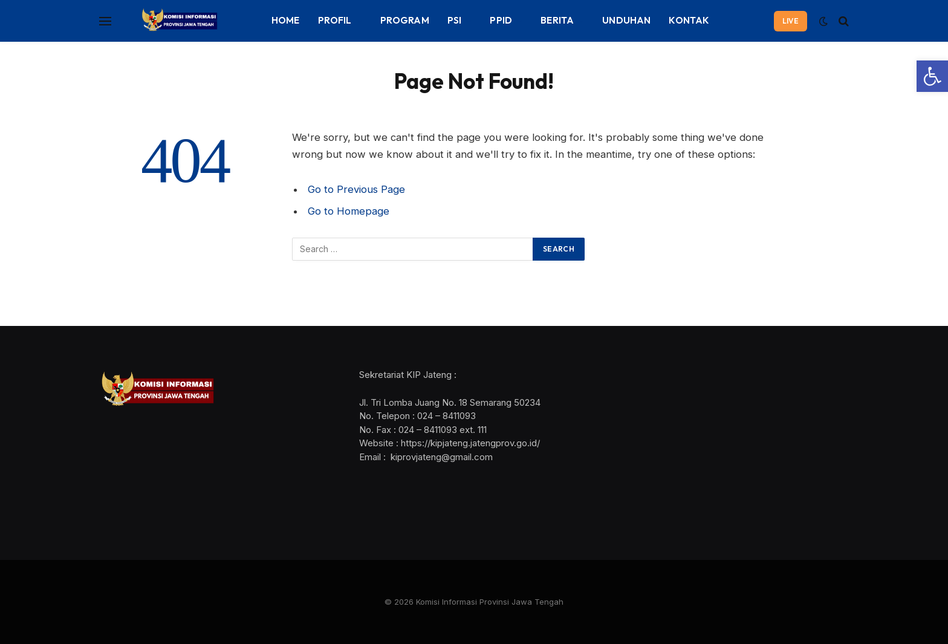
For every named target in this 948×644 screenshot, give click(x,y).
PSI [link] (454, 20)
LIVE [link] (790, 20)
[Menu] (105, 20)
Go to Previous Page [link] (356, 189)
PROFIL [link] (335, 20)
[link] (932, 76)
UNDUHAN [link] (626, 20)
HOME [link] (285, 20)
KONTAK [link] (689, 20)
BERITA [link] (557, 20)
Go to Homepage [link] (348, 211)
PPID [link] (501, 20)
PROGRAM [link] (404, 20)
